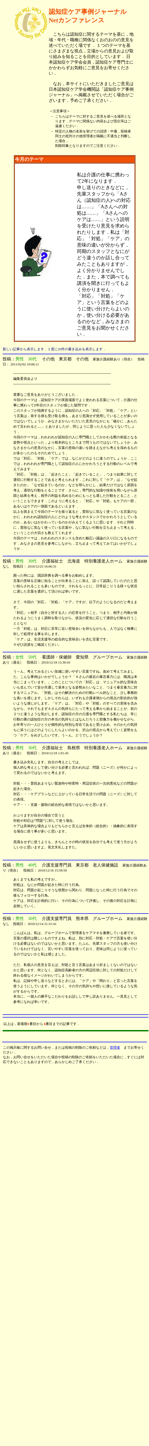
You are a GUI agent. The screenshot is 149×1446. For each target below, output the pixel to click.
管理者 (115, 1047)
